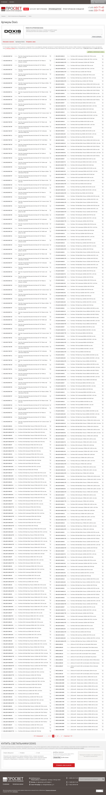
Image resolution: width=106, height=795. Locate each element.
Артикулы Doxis (19, 41)
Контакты (12, 2)
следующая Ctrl (68, 736)
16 (49, 736)
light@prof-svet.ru (35, 778)
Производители (55, 9)
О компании (4, 2)
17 (51, 736)
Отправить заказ (31, 41)
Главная (3, 16)
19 (55, 736)
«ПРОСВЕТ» (15, 791)
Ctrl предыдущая (38, 736)
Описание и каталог (8, 41)
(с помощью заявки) (10, 48)
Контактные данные (18, 784)
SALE (26, 9)
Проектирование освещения (73, 9)
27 (61, 736)
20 (57, 736)
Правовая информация (50, 790)
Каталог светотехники (38, 9)
